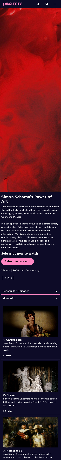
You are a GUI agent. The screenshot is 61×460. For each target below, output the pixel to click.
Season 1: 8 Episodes (30, 291)
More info (30, 298)
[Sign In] (38, 4)
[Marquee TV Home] (12, 4)
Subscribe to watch (17, 261)
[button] (47, 4)
